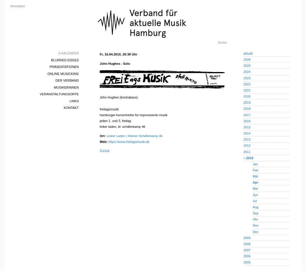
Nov (255, 225)
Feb (255, 170)
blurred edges (65, 60)
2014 (247, 133)
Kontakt (71, 108)
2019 (247, 102)
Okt (255, 219)
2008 (247, 244)
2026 (247, 59)
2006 (247, 256)
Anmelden (17, 6)
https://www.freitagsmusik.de (129, 141)
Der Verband (67, 80)
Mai (255, 188)
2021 (247, 90)
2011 (247, 152)
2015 (247, 127)
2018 (247, 108)
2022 (247, 84)
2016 (247, 121)
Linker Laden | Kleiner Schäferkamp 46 (135, 136)
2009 (247, 238)
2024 (247, 71)
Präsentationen (64, 67)
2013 (247, 139)
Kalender (69, 53)
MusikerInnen (66, 87)
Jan (255, 164)
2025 (247, 65)
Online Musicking (63, 74)
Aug (255, 207)
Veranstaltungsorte (59, 94)
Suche (222, 42)
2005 (247, 262)
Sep (255, 213)
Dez (255, 232)
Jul (255, 201)
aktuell (248, 53)
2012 (247, 145)
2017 (247, 115)
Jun (255, 195)
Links (74, 101)
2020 (247, 96)
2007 (247, 250)
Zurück (105, 150)
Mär (255, 176)
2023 (247, 78)
